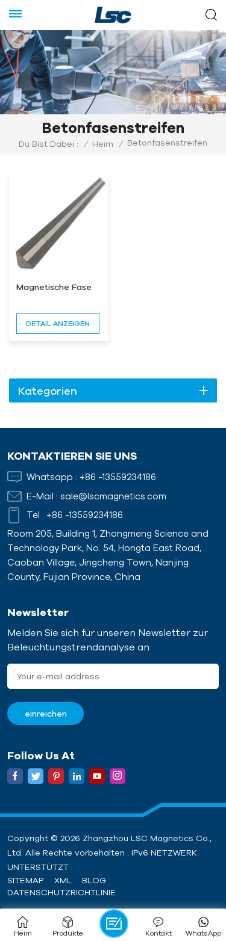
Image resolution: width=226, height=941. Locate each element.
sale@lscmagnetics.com (113, 496)
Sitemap (25, 880)
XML (63, 880)
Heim (102, 144)
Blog (94, 880)
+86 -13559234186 (118, 477)
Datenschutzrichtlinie (61, 892)
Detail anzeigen (58, 323)
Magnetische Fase (54, 287)
